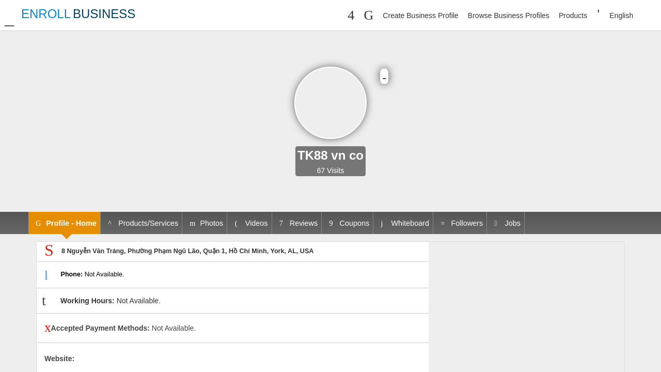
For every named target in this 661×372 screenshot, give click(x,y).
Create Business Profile (420, 15)
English (621, 15)
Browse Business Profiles (508, 15)
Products (573, 15)
